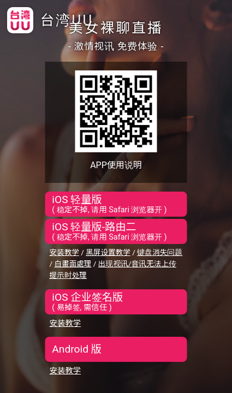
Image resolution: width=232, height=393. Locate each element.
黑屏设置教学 (108, 252)
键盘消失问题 (159, 252)
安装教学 (64, 252)
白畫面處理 (72, 263)
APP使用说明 (116, 165)
